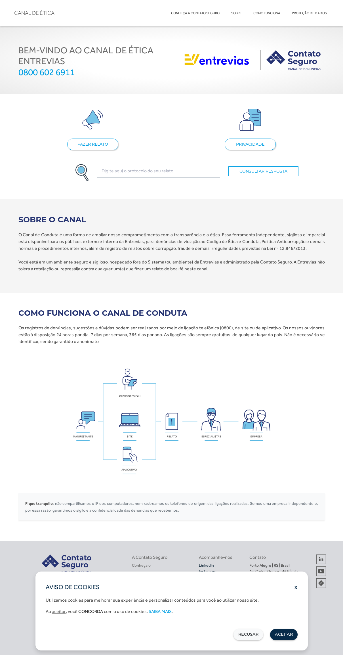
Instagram (207, 571)
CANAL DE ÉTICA (34, 13)
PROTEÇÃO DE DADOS (309, 13)
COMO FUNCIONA (266, 13)
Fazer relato (92, 144)
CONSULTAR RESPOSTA (263, 171)
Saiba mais (160, 611)
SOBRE (236, 13)
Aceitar (284, 634)
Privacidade (250, 144)
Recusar (248, 634)
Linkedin (206, 565)
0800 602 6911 (46, 72)
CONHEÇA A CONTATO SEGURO (195, 13)
